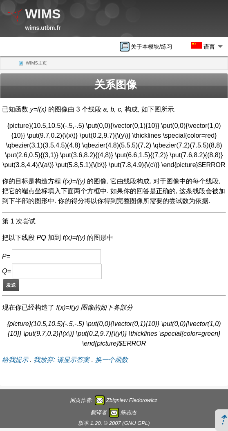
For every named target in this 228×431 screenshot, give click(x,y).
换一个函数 (111, 359)
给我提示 (15, 359)
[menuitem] (148, 46)
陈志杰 (128, 412)
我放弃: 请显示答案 (61, 359)
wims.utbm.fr (42, 28)
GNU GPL (136, 423)
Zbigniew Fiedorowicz (131, 400)
